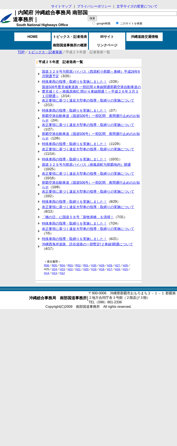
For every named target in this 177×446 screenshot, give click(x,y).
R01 (85, 265)
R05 (54, 265)
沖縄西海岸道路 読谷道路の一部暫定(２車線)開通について (87, 244)
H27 (117, 265)
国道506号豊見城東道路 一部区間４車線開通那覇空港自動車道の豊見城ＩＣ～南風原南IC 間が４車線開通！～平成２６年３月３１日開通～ (91, 91)
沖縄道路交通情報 (144, 37)
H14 (46, 273)
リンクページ (107, 45)
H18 (101, 269)
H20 (85, 269)
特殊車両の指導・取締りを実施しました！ (74, 81)
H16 (117, 269)
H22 (70, 269)
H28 (109, 265)
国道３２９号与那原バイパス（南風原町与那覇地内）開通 (86, 164)
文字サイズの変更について (136, 6)
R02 (78, 265)
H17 (109, 269)
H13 (54, 273)
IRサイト (107, 37)
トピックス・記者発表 (70, 37)
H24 (54, 269)
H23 (62, 269)
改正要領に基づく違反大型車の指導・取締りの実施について (88, 100)
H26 (125, 265)
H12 (62, 273)
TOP (21, 52)
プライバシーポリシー (94, 6)
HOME (32, 37)
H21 (78, 269)
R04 (62, 265)
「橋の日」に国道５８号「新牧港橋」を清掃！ (78, 217)
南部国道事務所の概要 (70, 45)
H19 (93, 269)
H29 (101, 265)
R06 (46, 265)
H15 (125, 269)
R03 (70, 265)
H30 (93, 265)
